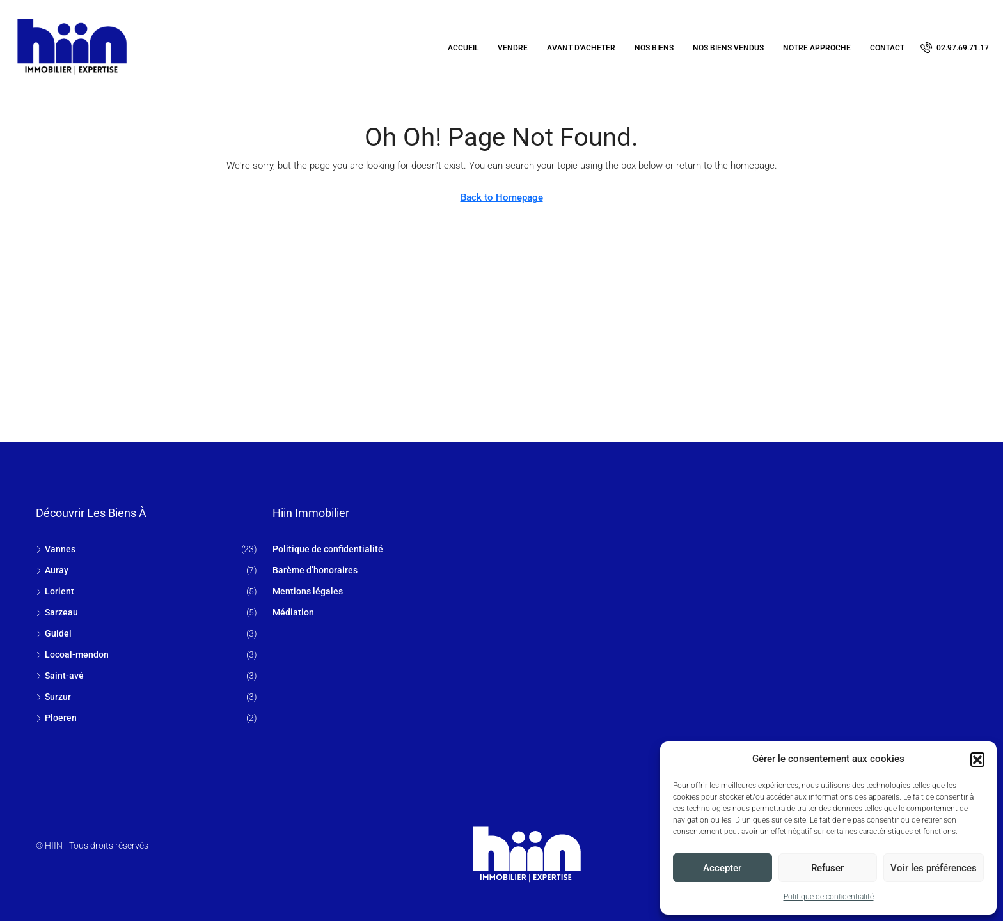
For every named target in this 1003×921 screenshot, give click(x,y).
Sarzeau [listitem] (57, 612)
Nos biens (654, 47)
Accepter (722, 868)
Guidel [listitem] (54, 633)
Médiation (293, 612)
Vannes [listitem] (55, 549)
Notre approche (817, 47)
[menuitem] (954, 48)
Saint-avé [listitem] (60, 675)
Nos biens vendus (728, 47)
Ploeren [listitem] (56, 718)
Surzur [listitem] (53, 697)
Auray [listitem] (52, 570)
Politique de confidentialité (829, 896)
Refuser (827, 868)
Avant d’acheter (581, 47)
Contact (887, 47)
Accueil (463, 47)
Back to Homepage (502, 197)
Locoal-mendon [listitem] (72, 654)
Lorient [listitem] (55, 591)
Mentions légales (307, 591)
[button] (977, 759)
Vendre (513, 47)
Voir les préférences (933, 868)
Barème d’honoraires (315, 570)
